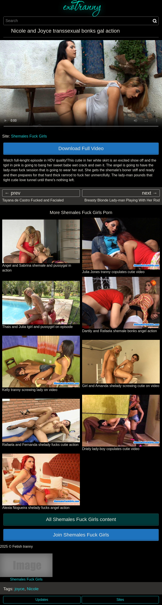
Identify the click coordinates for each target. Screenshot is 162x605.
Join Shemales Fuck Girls (81, 535)
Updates (42, 599)
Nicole (33, 588)
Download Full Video (81, 148)
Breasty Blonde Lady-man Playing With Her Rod (122, 200)
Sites (120, 599)
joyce (19, 588)
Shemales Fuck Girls (29, 136)
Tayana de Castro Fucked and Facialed (33, 200)
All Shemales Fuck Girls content (81, 519)
